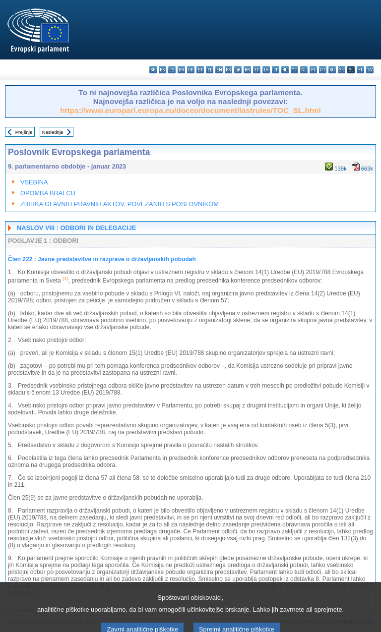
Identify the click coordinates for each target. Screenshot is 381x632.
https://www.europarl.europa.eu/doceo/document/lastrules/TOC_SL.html (190, 110)
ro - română (332, 69)
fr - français (228, 69)
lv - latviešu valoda (266, 69)
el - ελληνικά (209, 69)
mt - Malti (294, 69)
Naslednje (53, 132)
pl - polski (313, 69)
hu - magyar (285, 69)
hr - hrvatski (247, 69)
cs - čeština (172, 69)
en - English (219, 69)
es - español (162, 69)
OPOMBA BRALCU (47, 193)
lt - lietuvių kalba (275, 69)
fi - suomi (360, 69)
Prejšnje (24, 132)
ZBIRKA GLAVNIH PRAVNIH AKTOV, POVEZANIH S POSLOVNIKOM (119, 204)
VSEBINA (34, 182)
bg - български (153, 69)
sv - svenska (370, 69)
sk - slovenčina (341, 69)
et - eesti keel (200, 69)
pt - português (322, 69)
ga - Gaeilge (238, 69)
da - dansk (181, 69)
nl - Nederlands (304, 69)
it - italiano (256, 69)
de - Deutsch (190, 69)
